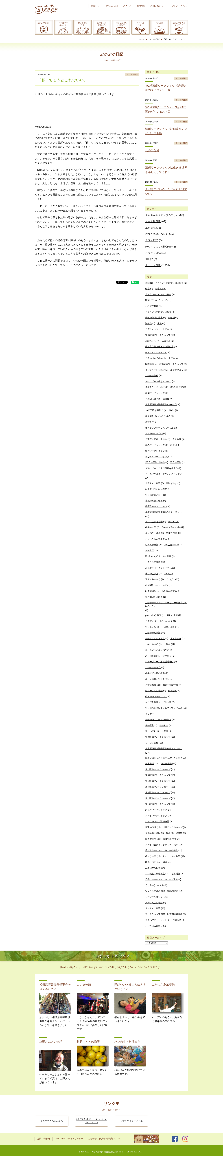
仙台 (147, 288)
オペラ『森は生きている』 (158, 381)
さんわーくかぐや (154, 433)
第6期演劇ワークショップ (157, 775)
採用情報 (141, 6)
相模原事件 (160, 288)
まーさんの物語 (152, 908)
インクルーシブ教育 (155, 370)
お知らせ (95, 6)
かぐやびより (176, 370)
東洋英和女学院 (152, 833)
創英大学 (149, 550)
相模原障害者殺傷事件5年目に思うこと (164, 512)
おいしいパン (161, 585)
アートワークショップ (156, 815)
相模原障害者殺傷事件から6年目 (161, 404)
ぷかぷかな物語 (152, 632)
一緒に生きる (151, 644)
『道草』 (149, 621)
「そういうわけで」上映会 (158, 294)
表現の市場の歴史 (154, 317)
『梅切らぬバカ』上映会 (157, 398)
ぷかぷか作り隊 (171, 544)
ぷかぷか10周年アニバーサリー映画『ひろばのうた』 (166, 604)
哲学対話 (176, 873)
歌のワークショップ (155, 451)
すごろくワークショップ (157, 456)
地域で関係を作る (154, 500)
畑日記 (149, 259)
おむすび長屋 (151, 306)
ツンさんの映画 (152, 891)
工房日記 (150, 227)
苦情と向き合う (152, 579)
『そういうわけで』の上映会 (169, 283)
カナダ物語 (166, 763)
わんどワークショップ (156, 810)
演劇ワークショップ (155, 393)
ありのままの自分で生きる (158, 656)
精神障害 (149, 364)
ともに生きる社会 (154, 521)
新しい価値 (172, 615)
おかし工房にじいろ (102, 24)
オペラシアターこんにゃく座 (159, 427)
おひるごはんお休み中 (121, 24)
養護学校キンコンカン (156, 506)
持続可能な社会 (170, 685)
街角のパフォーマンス (156, 696)
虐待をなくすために (155, 387)
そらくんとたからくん (156, 352)
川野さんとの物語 (154, 902)
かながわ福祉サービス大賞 (158, 702)
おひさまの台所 (82, 24)
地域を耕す (171, 483)
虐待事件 (149, 422)
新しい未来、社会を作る (157, 679)
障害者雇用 (150, 839)
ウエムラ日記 (151, 544)
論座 (147, 416)
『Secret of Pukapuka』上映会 (160, 358)
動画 (168, 833)
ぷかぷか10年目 (153, 667)
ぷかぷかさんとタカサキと (179, 24)
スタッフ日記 (153, 253)
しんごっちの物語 (171, 856)
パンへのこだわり (154, 925)
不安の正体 (175, 462)
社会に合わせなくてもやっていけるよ (163, 708)
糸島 (159, 323)
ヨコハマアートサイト (156, 920)
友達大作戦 (171, 533)
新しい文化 (150, 731)
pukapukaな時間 (153, 615)
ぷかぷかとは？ (43, 23)
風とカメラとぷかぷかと (157, 650)
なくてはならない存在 (156, 489)
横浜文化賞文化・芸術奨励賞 (159, 346)
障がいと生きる (162, 416)
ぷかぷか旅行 (151, 375)
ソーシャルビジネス (155, 896)
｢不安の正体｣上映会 (155, 462)
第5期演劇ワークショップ (157, 781)
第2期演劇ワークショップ (157, 798)
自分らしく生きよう (155, 638)
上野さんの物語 (152, 483)
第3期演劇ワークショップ (157, 792)
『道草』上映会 (169, 627)
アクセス (127, 6)
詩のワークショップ (155, 445)
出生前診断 (150, 591)
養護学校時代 (169, 839)
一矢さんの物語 (152, 562)
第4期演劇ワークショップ (157, 786)
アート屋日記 (153, 221)
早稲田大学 (173, 521)
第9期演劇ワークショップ (157, 335)
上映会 (167, 644)
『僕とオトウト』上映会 (157, 329)
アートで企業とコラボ (156, 844)
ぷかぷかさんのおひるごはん (162, 215)
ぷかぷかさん (166, 621)
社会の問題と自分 (154, 495)
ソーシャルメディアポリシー (69, 1138)
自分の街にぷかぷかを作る (158, 719)
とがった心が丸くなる (156, 539)
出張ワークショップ (172, 827)
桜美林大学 (150, 527)
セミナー (149, 714)
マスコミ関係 (151, 742)
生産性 (165, 731)
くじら (148, 885)
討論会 (148, 323)
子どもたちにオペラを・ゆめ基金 (161, 850)
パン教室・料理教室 (155, 873)
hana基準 (168, 573)
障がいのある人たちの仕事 (158, 556)
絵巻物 (179, 833)
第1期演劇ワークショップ (157, 804)
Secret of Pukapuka (171, 527)
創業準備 (149, 763)
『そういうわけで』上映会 (158, 312)
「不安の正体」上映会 (156, 439)
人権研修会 (150, 685)
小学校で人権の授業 (155, 673)
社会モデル (150, 627)
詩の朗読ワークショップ (171, 364)
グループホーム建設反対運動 (159, 661)
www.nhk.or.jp (43, 126)
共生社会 (164, 725)
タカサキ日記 (132, 74)
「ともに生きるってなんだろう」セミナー (165, 474)
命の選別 (149, 725)
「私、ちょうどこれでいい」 (175, 39)
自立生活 (177, 439)
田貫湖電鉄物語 (174, 914)
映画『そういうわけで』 (157, 300)
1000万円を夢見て (154, 410)
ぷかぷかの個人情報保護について (104, 1138)
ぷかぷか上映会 (152, 533)
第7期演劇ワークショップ (157, 769)
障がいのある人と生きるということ (162, 758)
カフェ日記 (151, 240)
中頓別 (171, 317)
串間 (147, 283)
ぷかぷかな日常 (152, 867)
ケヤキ (160, 885)
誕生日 (173, 445)
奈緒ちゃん (150, 341)
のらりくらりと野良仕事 (159, 246)
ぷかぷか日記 (111, 6)
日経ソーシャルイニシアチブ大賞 (161, 879)
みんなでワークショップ (157, 568)
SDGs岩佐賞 (176, 387)
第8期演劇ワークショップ (157, 737)
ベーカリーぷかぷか (63, 24)
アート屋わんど (140, 24)
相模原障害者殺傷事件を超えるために (163, 748)
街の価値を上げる (154, 597)
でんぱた (160, 23)
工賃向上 (166, 341)
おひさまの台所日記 (156, 234)
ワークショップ (152, 914)
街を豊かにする (169, 591)
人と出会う (175, 638)
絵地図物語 (172, 891)
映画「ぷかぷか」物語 (156, 862)
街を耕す (172, 690)
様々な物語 (150, 856)
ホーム (142, 39)
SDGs (171, 410)
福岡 (147, 585)
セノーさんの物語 (154, 690)
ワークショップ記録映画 (157, 821)
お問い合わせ (156, 6)
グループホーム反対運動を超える (161, 468)
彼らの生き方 (151, 573)
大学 (176, 844)
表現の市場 (150, 827)
